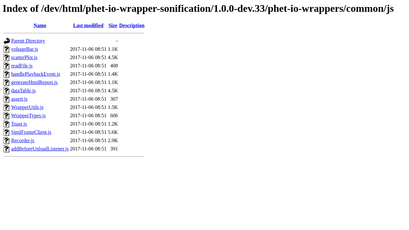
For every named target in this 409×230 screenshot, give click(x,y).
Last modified (88, 25)
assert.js (19, 99)
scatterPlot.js (24, 57)
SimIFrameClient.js (31, 132)
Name (40, 25)
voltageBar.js (24, 49)
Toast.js (19, 123)
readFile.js (22, 65)
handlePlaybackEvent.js (35, 74)
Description (131, 25)
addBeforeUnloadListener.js (40, 148)
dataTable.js (23, 90)
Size (112, 25)
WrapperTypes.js (28, 115)
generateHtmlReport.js (34, 82)
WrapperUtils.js (27, 107)
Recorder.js (22, 140)
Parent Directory (28, 40)
